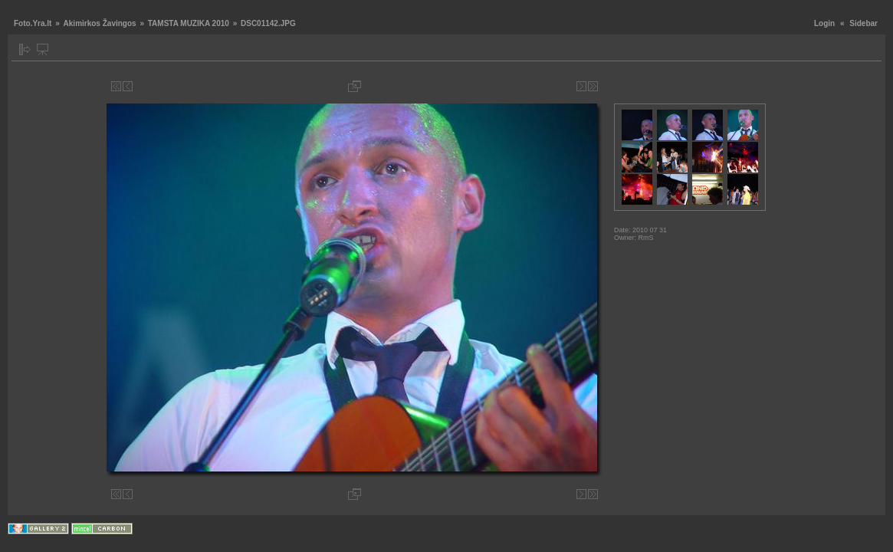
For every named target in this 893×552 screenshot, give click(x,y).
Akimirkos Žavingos (100, 23)
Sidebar (863, 23)
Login (824, 23)
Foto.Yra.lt (32, 23)
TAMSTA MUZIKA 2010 (188, 23)
